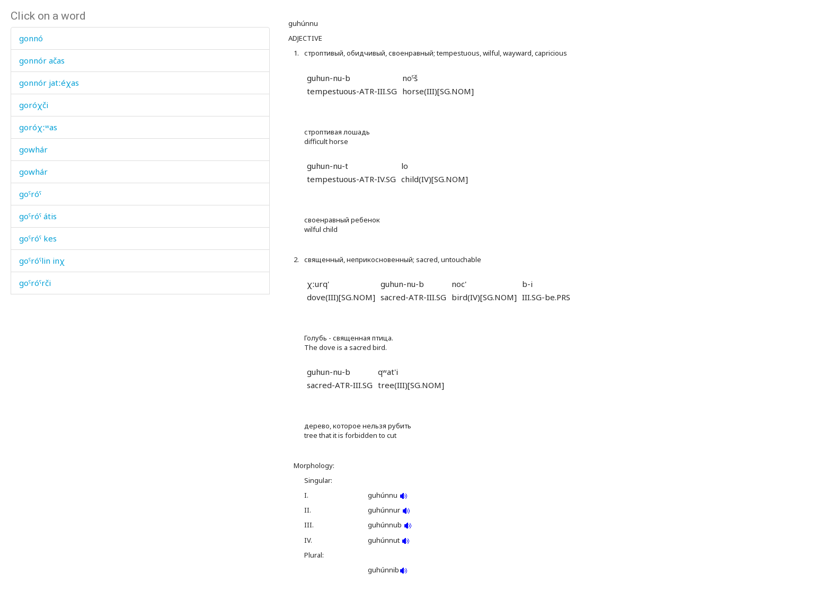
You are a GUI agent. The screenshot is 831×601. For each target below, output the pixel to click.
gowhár (33, 149)
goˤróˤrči (35, 282)
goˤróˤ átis (38, 216)
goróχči (33, 105)
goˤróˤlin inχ (42, 260)
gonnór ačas (42, 60)
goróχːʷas (38, 127)
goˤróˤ (30, 194)
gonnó (31, 38)
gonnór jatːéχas (49, 82)
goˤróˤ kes (38, 238)
